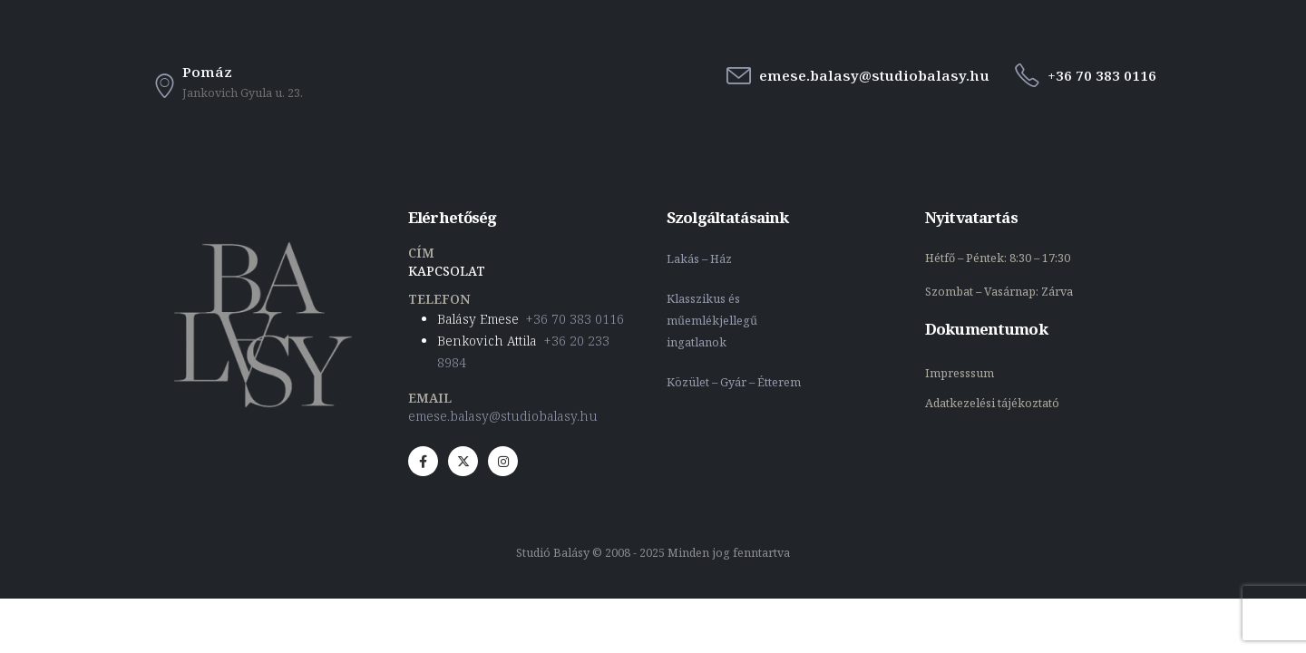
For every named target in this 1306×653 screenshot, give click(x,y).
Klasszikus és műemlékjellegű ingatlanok (712, 320)
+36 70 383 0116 (575, 318)
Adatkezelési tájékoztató (992, 403)
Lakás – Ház (701, 259)
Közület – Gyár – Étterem (735, 382)
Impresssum (961, 373)
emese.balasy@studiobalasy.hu (503, 415)
